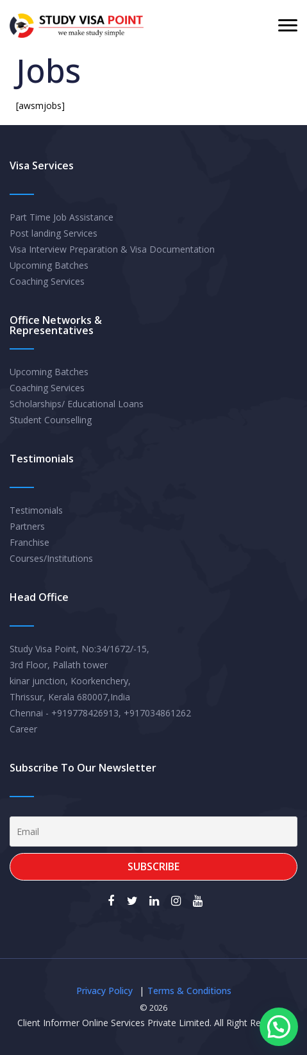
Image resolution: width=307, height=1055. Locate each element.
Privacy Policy (104, 990)
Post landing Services (53, 233)
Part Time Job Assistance (61, 217)
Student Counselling (51, 420)
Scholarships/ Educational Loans (77, 404)
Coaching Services (47, 281)
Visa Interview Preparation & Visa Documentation (112, 249)
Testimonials (36, 510)
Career (23, 729)
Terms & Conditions (189, 990)
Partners (27, 526)
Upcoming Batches (49, 265)
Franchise (29, 542)
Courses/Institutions (51, 558)
